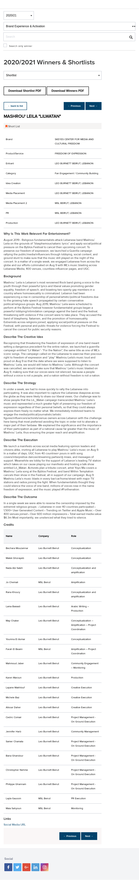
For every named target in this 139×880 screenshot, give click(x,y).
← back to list (15, 106)
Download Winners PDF (67, 90)
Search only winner (20, 46)
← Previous (73, 106)
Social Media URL (15, 824)
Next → (93, 106)
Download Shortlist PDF (24, 90)
